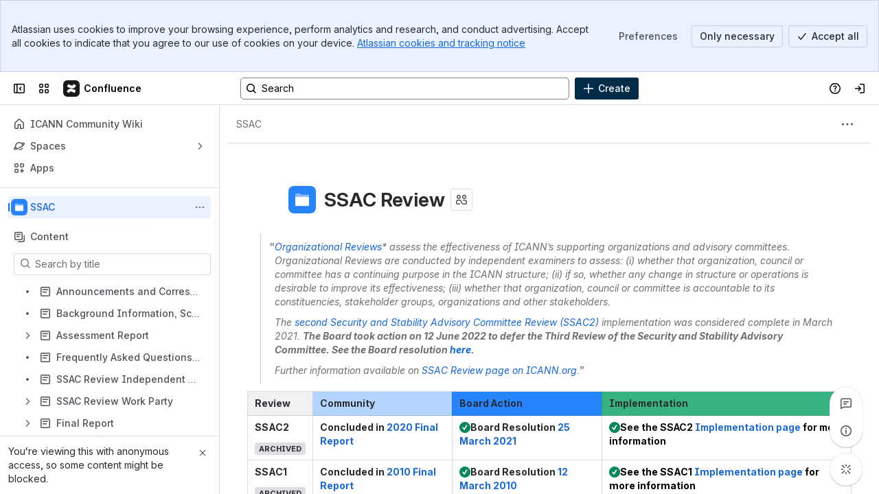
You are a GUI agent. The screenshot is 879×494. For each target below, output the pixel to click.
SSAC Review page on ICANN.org (499, 370)
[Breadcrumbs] (249, 124)
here (460, 349)
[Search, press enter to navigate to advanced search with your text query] (404, 88)
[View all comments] (846, 403)
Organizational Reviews (328, 246)
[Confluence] (103, 88)
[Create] (607, 88)
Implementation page (748, 427)
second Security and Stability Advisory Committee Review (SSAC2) (447, 322)
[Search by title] (120, 264)
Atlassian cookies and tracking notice (441, 43)
